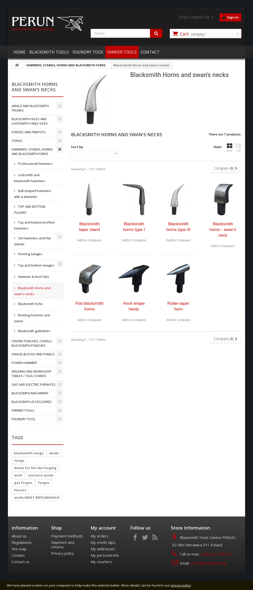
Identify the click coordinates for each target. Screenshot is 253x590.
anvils (54, 453)
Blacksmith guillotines (33, 331)
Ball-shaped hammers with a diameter (32, 194)
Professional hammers (34, 163)
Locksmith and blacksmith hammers (29, 178)
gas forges (23, 482)
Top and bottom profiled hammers (34, 225)
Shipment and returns (62, 544)
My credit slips (103, 542)
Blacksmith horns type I (134, 227)
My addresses (103, 548)
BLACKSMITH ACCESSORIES (32, 402)
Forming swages (29, 254)
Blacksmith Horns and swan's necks (32, 291)
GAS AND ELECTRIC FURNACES (34, 384)
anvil (18, 475)
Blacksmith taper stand (89, 227)
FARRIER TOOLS (122, 52)
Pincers (20, 490)
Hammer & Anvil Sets (33, 276)
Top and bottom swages (35, 265)
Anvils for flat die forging (35, 468)
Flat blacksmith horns (89, 306)
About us (19, 535)
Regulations (22, 542)
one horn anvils (40, 475)
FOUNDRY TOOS (88, 52)
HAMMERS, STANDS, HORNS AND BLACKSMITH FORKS (32, 151)
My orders (99, 535)
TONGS (17, 140)
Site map (19, 548)
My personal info (105, 555)
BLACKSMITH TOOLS (49, 52)
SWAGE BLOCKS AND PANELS (33, 354)
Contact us (21, 561)
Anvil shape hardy (134, 306)
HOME (19, 52)
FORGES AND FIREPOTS (29, 132)
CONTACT (150, 52)
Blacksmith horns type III (178, 227)
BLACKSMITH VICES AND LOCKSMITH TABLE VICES (30, 121)
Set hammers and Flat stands (32, 241)
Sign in (230, 17)
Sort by (77, 147)
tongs (19, 460)
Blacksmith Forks (30, 304)
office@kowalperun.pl (208, 563)
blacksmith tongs (28, 453)
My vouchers (101, 561)
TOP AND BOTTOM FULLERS (29, 209)
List (238, 147)
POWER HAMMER (24, 363)
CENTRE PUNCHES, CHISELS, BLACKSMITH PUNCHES (32, 343)
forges (43, 482)
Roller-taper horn (179, 306)
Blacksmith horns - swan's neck (222, 230)
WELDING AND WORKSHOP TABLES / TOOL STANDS (31, 373)
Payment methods (67, 535)
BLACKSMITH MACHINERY (30, 393)
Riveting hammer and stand (32, 318)
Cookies (18, 555)
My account (103, 528)
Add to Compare (89, 240)
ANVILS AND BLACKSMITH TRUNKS (30, 108)
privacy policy (181, 585)
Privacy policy (62, 553)
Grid (229, 147)
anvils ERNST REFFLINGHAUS (37, 497)
